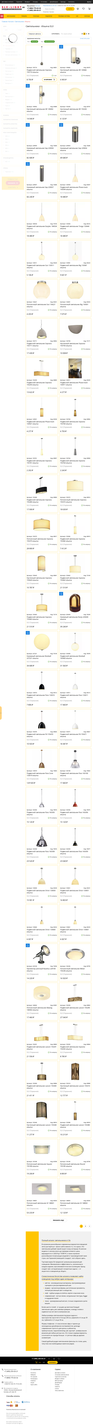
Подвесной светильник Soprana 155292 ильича (72, 1048)
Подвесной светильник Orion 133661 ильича (74, 930)
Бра (7, 39)
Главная (4, 22)
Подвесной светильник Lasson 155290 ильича (75, 1009)
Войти (89, 2)
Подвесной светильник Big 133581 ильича (73, 266)
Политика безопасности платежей (15, 1409)
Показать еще (58, 1220)
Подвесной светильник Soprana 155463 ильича (39, 618)
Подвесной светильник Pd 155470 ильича (40, 735)
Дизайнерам (54, 2)
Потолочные (9, 77)
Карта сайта (34, 1384)
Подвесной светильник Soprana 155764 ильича (72, 462)
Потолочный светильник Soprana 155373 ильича (40, 540)
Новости (57, 1386)
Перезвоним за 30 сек (50, 5)
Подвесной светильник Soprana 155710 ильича (39, 71)
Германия (9, 171)
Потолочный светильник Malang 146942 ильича (39, 1009)
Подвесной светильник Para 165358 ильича (41, 852)
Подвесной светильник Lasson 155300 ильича (41, 1087)
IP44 (7, 142)
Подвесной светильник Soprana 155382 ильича (72, 540)
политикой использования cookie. (16, 1418)
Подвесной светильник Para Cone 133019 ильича (40, 774)
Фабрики (33, 1375)
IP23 (7, 139)
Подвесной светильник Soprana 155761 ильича (39, 462)
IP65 (7, 148)
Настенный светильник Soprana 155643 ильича (39, 579)
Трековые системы (11, 52)
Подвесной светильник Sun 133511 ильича (40, 266)
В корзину (49, 79)
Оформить (52, 1362)
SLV (7, 161)
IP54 (7, 145)
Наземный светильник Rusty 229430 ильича (74, 618)
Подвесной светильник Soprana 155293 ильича (39, 383)
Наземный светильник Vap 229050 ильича (40, 149)
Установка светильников (62, 1375)
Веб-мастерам (59, 1380)
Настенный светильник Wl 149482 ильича (73, 71)
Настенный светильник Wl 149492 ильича (40, 110)
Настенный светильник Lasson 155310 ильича (75, 1087)
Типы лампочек (59, 1390)
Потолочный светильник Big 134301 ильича (74, 305)
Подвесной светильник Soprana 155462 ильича (72, 579)
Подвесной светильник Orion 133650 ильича (41, 891)
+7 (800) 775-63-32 (34, 8)
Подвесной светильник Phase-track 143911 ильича (74, 383)
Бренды (63, 2)
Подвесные (9, 74)
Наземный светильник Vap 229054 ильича (73, 149)
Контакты (71, 2)
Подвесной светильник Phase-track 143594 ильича (74, 188)
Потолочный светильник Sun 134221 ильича (41, 305)
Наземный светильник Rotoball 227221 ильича (39, 657)
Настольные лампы (11, 42)
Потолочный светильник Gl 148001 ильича (40, 1204)
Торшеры (9, 48)
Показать (13, 183)
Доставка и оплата (7, 2)
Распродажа (34, 1378)
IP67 (7, 151)
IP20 (7, 136)
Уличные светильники (12, 55)
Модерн (8, 99)
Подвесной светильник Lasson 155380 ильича (75, 1126)
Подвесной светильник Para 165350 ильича (41, 813)
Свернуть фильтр (35, 34)
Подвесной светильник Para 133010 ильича (41, 696)
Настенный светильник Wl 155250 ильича (73, 110)
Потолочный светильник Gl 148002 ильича (74, 1204)
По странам (34, 1376)
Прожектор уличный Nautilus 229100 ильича (41, 970)
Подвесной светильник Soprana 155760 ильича (72, 423)
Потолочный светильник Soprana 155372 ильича (73, 501)
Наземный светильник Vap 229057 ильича (40, 188)
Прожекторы (9, 80)
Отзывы (35, 2)
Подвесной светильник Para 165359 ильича (74, 852)
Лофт (7, 93)
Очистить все (85, 38)
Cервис (58, 1369)
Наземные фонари (11, 68)
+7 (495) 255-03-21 (34, 10)
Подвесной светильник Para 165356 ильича (74, 813)
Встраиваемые (10, 65)
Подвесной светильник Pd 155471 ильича (73, 735)
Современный (10, 102)
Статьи (57, 1388)
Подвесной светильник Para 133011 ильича (74, 696)
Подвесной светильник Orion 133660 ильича (41, 930)
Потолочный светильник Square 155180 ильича (39, 1165)
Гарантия (19, 2)
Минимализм (9, 96)
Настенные (9, 71)
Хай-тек (8, 108)
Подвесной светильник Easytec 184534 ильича (42, 227)
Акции (32, 1382)
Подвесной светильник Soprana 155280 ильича (39, 501)
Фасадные (8, 83)
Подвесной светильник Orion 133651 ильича (74, 891)
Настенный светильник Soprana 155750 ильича (72, 344)
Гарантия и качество (60, 1376)
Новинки (33, 1380)
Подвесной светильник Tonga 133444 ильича (74, 227)
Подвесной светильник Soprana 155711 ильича (39, 344)
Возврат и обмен (59, 1378)
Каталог (2, 16)
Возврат (27, 2)
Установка (44, 2)
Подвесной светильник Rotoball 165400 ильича (72, 657)
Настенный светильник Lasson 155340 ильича (42, 1126)
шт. (38, 1362)
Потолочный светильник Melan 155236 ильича (72, 970)
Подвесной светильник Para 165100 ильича (74, 774)
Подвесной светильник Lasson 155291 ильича (41, 1048)
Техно (7, 105)
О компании (36, 1369)
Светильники (19, 22)
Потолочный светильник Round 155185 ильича (72, 1165)
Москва (37, 6)
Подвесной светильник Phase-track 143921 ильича (40, 423)
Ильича (34, 41)
